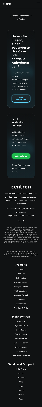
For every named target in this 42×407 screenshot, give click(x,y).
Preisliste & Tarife (21, 308)
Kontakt (21, 373)
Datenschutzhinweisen (30, 243)
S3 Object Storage (21, 291)
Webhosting (21, 304)
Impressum (12, 215)
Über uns (21, 321)
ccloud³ (21, 269)
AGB (32, 215)
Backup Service (21, 338)
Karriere (21, 395)
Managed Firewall (21, 295)
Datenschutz (24, 215)
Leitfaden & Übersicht (21, 356)
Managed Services (21, 286)
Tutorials (21, 377)
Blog (21, 382)
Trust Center (21, 330)
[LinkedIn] (18, 221)
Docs (21, 399)
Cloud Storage (21, 347)
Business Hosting (21, 343)
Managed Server (21, 282)
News (21, 386)
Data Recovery (21, 334)
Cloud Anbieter (21, 351)
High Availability (21, 325)
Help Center (21, 369)
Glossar (21, 390)
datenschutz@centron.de (16, 241)
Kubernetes (21, 278)
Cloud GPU (21, 273)
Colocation (21, 299)
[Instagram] (23, 221)
